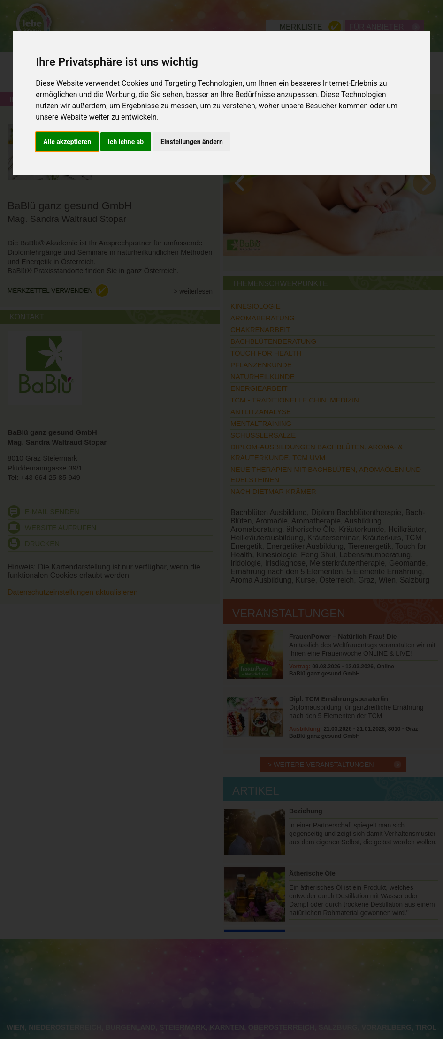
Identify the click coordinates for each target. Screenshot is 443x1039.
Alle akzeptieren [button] (67, 141)
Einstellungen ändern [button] (191, 141)
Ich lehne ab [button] (126, 141)
